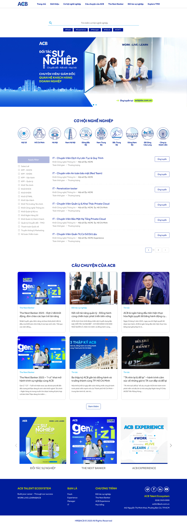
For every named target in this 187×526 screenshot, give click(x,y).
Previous (16, 445)
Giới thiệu (54, 4)
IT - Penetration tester (64, 188)
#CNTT (118, 30)
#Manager (95, 30)
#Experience (81, 30)
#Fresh (68, 30)
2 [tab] (93, 104)
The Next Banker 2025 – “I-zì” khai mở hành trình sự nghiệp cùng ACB (40, 379)
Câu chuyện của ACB (94, 4)
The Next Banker (115, 4)
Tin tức (126, 307)
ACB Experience (102, 501)
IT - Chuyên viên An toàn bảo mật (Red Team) (77, 173)
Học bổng (99, 504)
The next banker (94, 468)
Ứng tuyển (162, 159)
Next (171, 445)
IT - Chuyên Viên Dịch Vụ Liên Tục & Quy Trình (77, 158)
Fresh (69, 494)
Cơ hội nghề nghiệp (72, 4)
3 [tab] (96, 104)
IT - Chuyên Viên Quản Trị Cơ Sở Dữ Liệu (74, 234)
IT (68, 504)
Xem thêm (93, 406)
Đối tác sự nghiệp (136, 4)
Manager (71, 501)
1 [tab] (91, 104)
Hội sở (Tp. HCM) (85, 162)
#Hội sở (107, 30)
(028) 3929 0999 (162, 500)
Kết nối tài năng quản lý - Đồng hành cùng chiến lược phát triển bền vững (91, 314)
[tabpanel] (93, 72)
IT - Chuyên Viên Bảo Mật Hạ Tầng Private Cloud (79, 218)
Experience (99, 238)
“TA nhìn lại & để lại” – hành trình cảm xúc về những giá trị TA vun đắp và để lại (145, 379)
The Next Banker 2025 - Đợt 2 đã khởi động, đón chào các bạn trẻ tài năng (40, 314)
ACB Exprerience (144, 468)
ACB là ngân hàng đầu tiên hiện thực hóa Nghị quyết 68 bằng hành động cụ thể (144, 316)
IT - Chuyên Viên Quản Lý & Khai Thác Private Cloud (80, 203)
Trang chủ (41, 4)
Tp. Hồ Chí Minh (101, 207)
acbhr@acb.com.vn (160, 504)
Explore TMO (154, 4)
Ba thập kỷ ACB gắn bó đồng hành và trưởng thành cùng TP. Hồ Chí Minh (92, 379)
